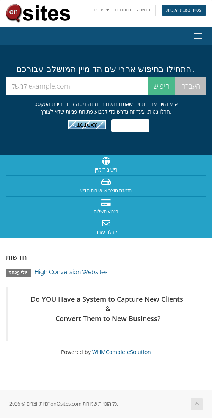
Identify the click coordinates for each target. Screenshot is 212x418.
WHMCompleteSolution (121, 352)
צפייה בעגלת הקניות (183, 10)
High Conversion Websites (71, 272)
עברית (101, 9)
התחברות (123, 9)
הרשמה (143, 9)
